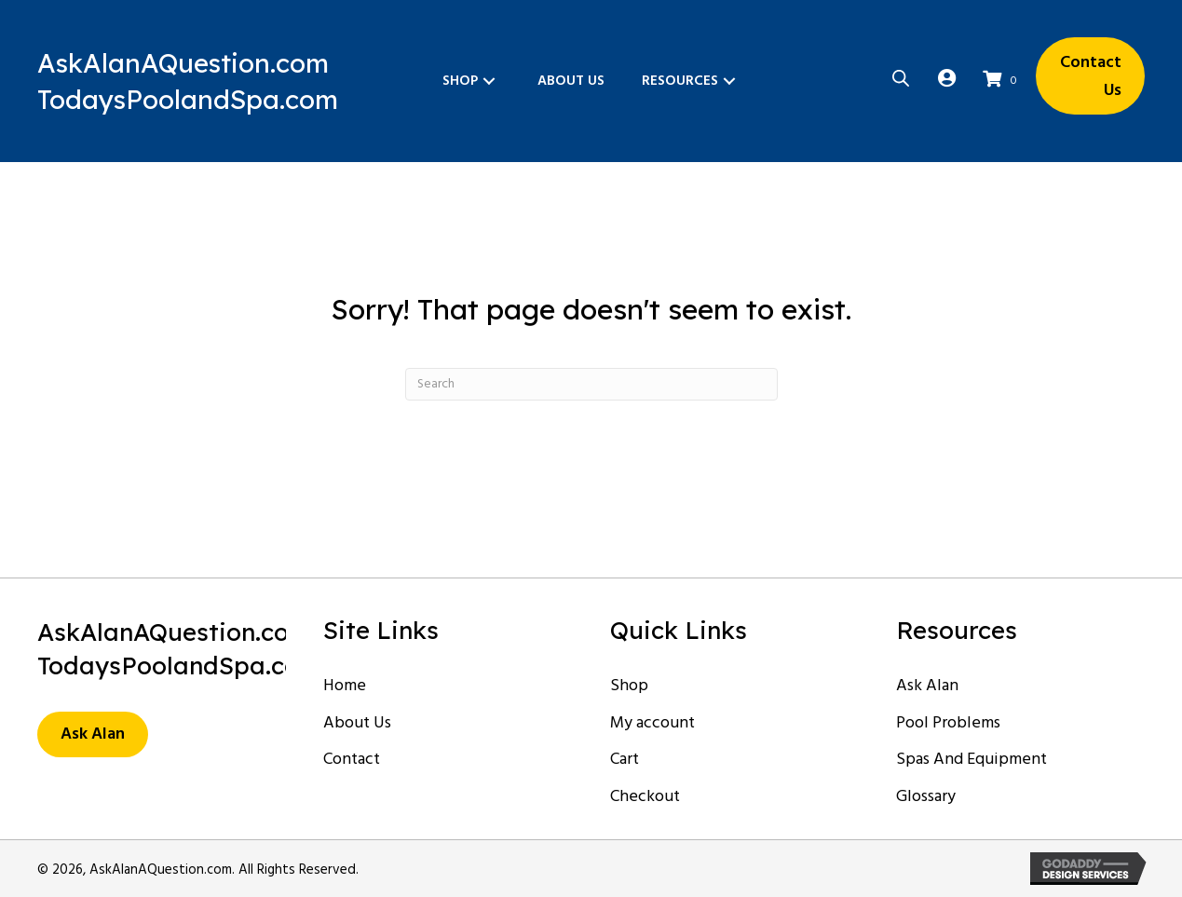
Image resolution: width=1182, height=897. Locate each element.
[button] (489, 80)
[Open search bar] (900, 76)
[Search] (591, 384)
